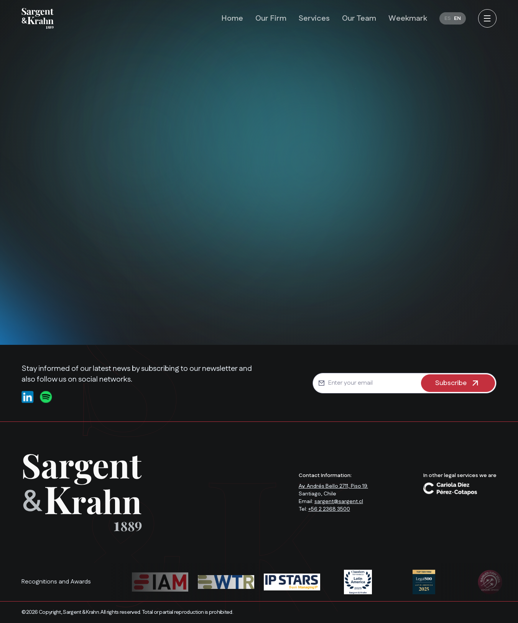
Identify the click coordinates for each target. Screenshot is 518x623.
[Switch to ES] (447, 18)
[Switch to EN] (457, 18)
